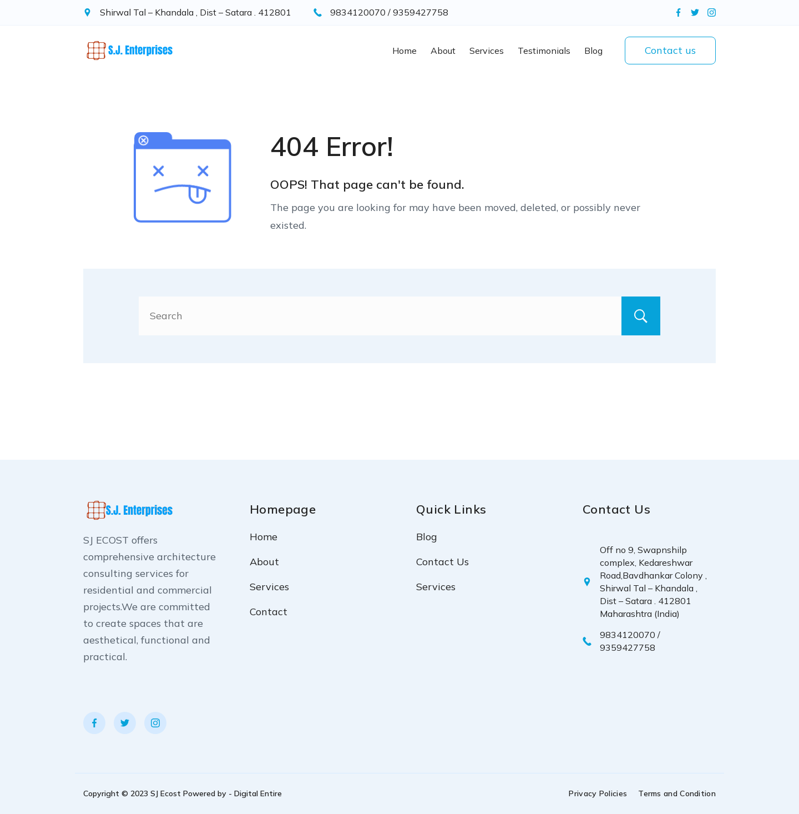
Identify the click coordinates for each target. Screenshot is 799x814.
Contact (268, 611)
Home (404, 50)
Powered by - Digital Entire (232, 793)
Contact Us (442, 561)
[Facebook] (678, 12)
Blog (593, 50)
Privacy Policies (598, 793)
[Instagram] (711, 12)
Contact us (670, 50)
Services (486, 50)
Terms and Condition (677, 793)
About (443, 50)
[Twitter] (695, 12)
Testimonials (544, 50)
